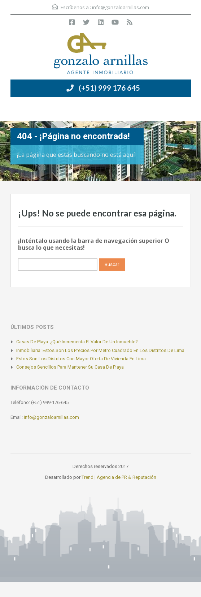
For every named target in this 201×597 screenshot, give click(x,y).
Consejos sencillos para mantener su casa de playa (70, 367)
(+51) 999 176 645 (109, 87)
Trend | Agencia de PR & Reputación (119, 477)
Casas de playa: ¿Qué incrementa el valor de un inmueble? (77, 341)
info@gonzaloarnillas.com (120, 7)
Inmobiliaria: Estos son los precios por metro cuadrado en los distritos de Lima (100, 350)
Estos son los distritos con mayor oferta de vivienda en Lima (81, 358)
